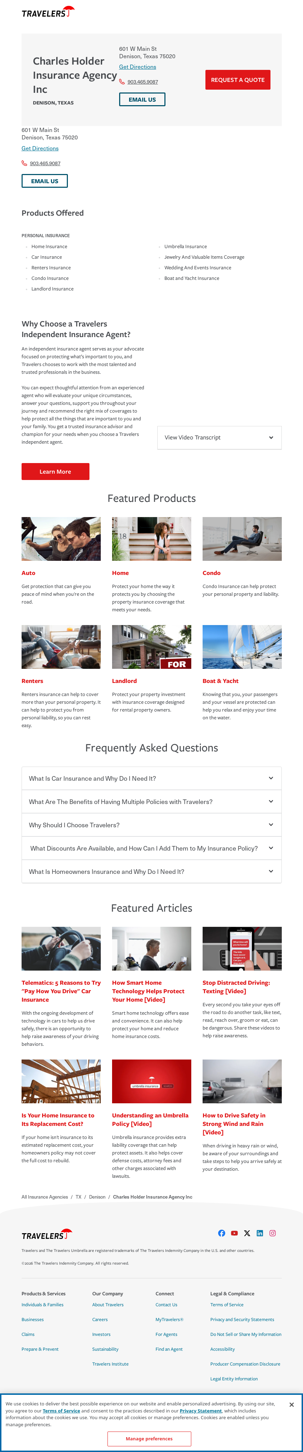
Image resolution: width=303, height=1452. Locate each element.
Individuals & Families (43, 1305)
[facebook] (224, 1233)
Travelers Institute (110, 1364)
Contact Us (166, 1305)
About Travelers (108, 1305)
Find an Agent (169, 1349)
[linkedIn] (262, 1233)
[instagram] (275, 1233)
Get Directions (137, 66)
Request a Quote (238, 80)
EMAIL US (142, 99)
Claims (28, 1334)
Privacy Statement (201, 1411)
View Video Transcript (219, 437)
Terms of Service (227, 1305)
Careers (100, 1319)
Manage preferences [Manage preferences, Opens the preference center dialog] (149, 1438)
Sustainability (105, 1349)
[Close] (291, 1404)
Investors (101, 1334)
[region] (151, 1422)
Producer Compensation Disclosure (245, 1364)
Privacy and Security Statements (242, 1319)
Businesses (33, 1319)
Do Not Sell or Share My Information (245, 1334)
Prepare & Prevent (40, 1349)
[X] (250, 1233)
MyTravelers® (169, 1319)
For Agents (166, 1334)
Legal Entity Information (234, 1379)
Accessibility (222, 1349)
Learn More (55, 471)
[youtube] (237, 1233)
